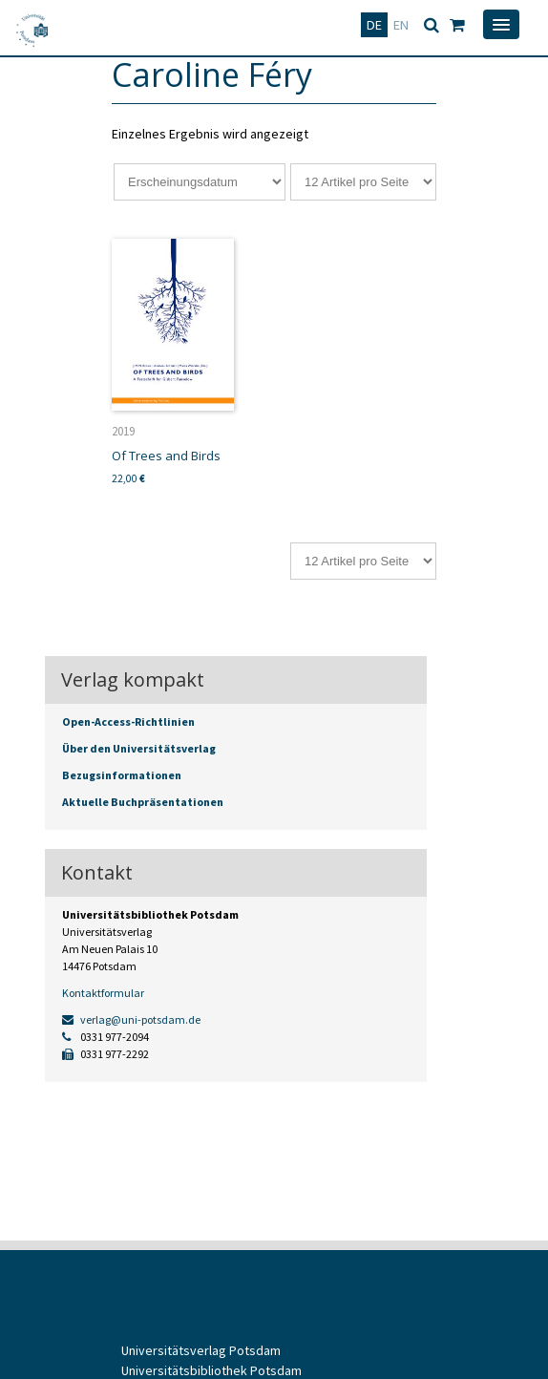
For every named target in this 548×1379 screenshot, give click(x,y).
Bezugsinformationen (121, 775)
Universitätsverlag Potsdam (201, 1350)
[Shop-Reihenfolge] (199, 182)
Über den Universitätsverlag (139, 748)
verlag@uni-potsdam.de (131, 1019)
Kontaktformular (103, 993)
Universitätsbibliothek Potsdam (211, 1370)
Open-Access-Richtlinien (128, 721)
